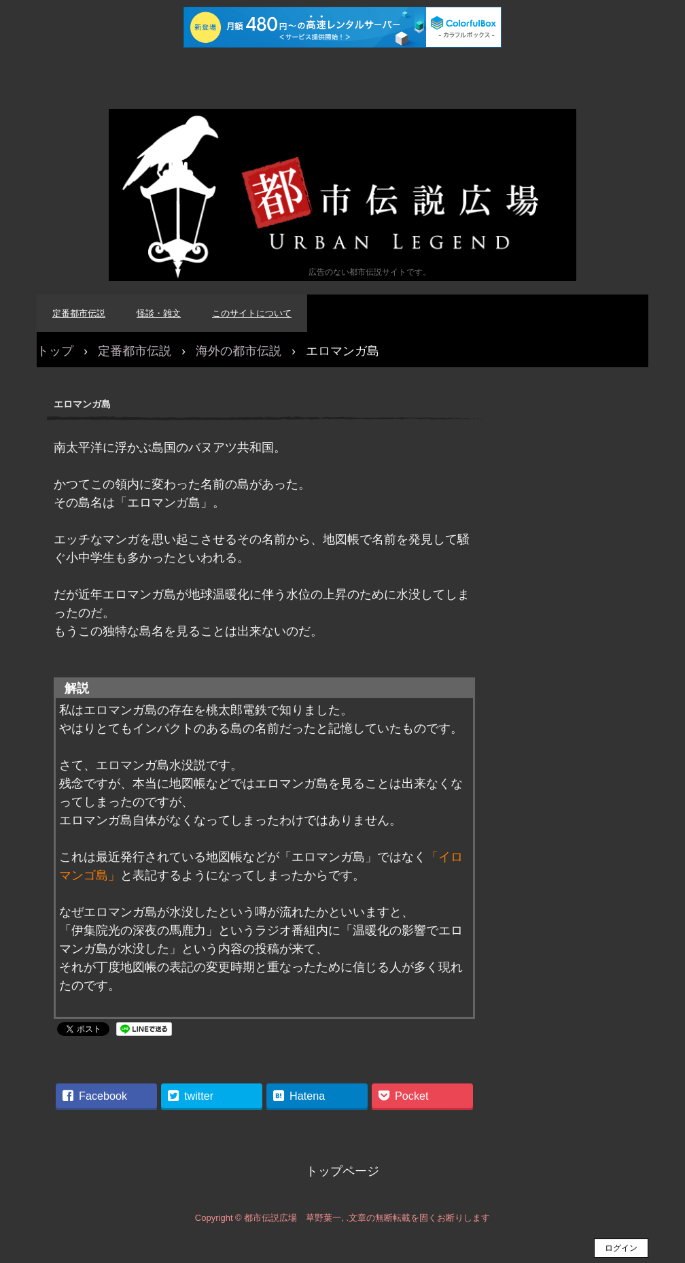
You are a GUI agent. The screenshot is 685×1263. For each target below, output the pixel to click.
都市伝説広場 (342, 195)
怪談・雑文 (159, 313)
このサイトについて (252, 313)
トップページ (342, 1171)
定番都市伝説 (78, 313)
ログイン (621, 1248)
